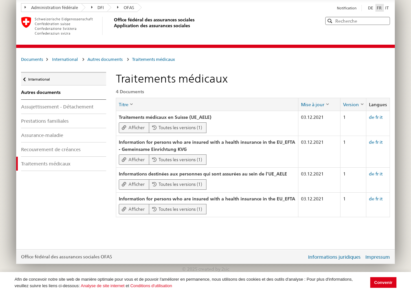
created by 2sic (213, 269)
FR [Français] (380, 7)
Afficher (133, 127)
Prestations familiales (45, 121)
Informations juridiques (334, 257)
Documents (32, 59)
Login (300, 257)
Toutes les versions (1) (177, 127)
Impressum (377, 257)
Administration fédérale (51, 7)
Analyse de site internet (102, 285)
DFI (97, 7)
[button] (384, 20)
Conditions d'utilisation (151, 285)
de (371, 117)
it (381, 117)
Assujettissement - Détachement (57, 107)
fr (377, 117)
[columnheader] (207, 104)
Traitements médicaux (153, 59)
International (65, 59)
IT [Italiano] (387, 7)
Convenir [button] (383, 282)
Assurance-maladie (42, 135)
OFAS (125, 7)
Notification (347, 8)
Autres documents (105, 59)
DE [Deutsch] (371, 7)
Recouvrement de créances (51, 149)
